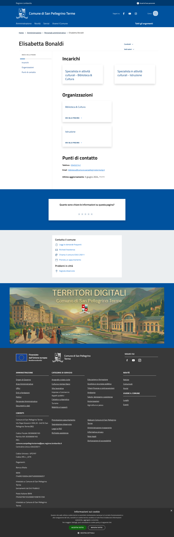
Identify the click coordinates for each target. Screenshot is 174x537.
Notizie (126, 379)
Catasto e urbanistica (60, 399)
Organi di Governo (23, 379)
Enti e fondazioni (23, 392)
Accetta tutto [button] (78, 527)
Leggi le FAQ (57, 428)
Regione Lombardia (24, 3)
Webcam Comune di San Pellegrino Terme (101, 421)
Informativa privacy (95, 432)
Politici (19, 397)
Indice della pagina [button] (29, 55)
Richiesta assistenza (60, 433)
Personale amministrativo (55, 32)
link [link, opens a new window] (110, 522)
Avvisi (125, 388)
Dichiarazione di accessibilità (99, 440)
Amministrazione (34, 32)
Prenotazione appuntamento (63, 419)
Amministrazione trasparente (99, 427)
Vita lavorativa (58, 388)
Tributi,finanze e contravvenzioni (100, 388)
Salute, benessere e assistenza (100, 396)
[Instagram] (133, 13)
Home (21, 32)
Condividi (129, 44)
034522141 (76, 165)
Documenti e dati (23, 405)
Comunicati (128, 384)
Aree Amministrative (24, 384)
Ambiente (91, 392)
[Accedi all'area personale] (146, 3)
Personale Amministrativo (26, 401)
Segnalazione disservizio (62, 424)
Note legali (91, 436)
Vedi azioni (129, 49)
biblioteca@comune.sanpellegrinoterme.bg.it (86, 169)
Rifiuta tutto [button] (96, 527)
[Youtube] (127, 13)
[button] (87, 533)
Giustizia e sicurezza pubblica (99, 383)
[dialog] (87, 522)
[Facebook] (121, 13)
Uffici (18, 388)
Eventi (126, 404)
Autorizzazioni (93, 401)
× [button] (171, 511)
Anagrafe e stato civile (61, 379)
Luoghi (126, 400)
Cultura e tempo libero (61, 384)
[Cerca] (155, 13)
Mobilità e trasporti (59, 407)
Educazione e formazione (97, 379)
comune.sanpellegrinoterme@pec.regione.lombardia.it (39, 443)
